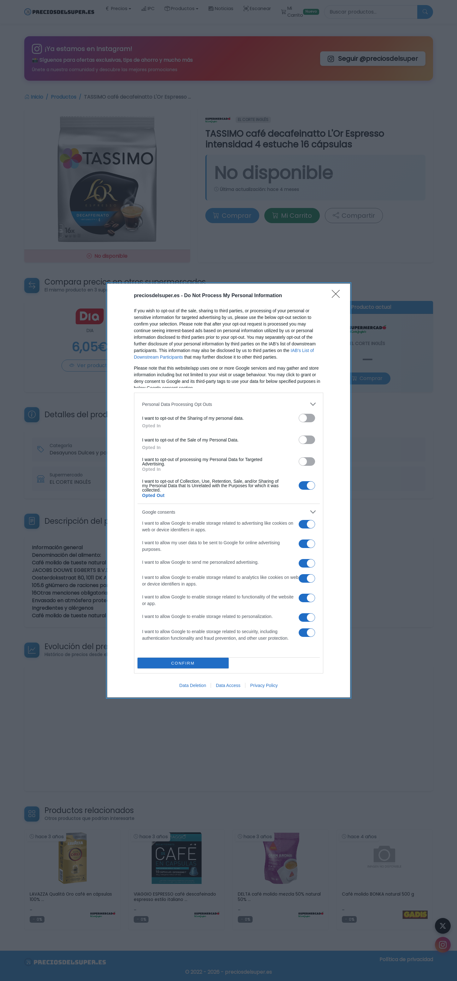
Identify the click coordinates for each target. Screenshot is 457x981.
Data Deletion (192, 685)
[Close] (338, 296)
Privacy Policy (264, 685)
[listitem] (228, 404)
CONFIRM (183, 663)
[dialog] (228, 490)
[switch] (307, 418)
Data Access (228, 685)
